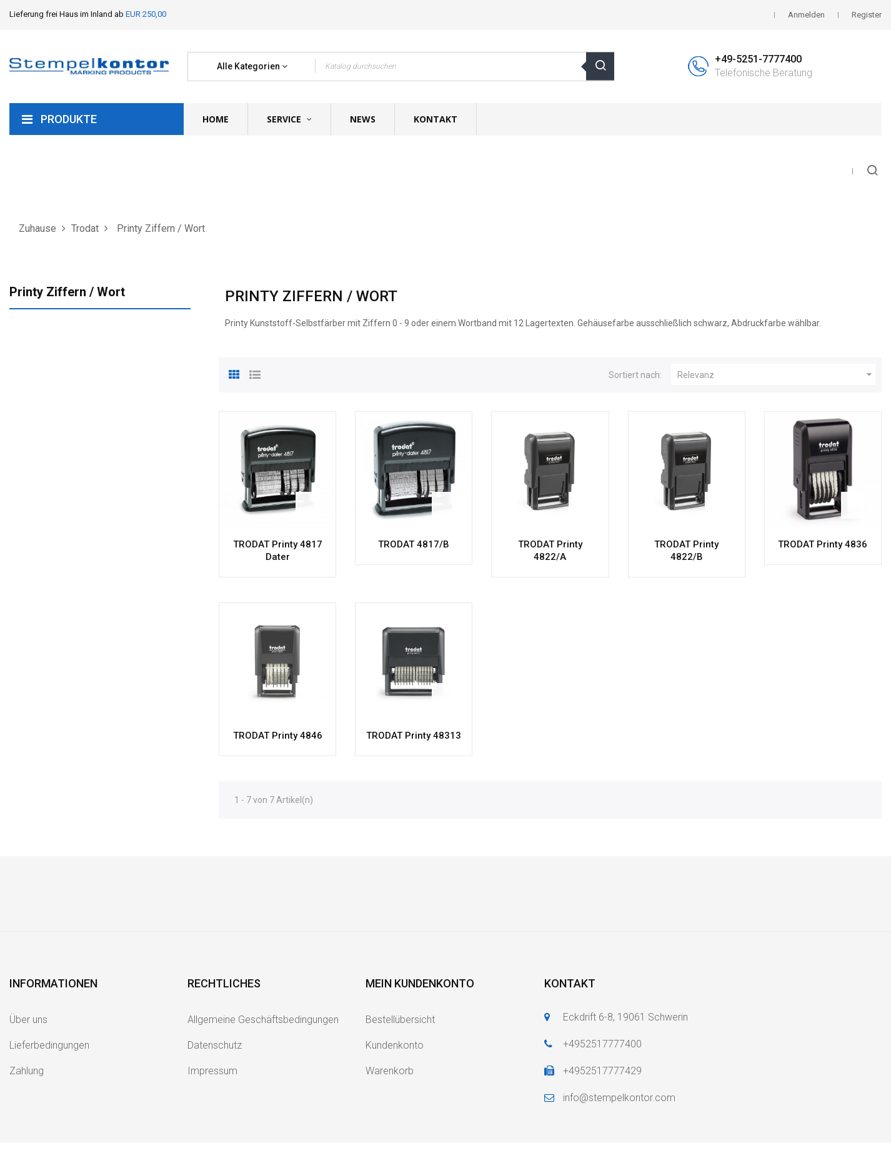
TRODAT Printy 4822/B (686, 550)
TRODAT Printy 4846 (277, 735)
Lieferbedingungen (49, 1045)
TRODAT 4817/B (413, 544)
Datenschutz (214, 1045)
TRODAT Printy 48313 (413, 735)
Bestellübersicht (400, 1020)
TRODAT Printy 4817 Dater (277, 550)
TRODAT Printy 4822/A (550, 550)
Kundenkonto (395, 1045)
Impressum (212, 1071)
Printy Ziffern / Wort (67, 291)
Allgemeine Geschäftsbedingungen (263, 1020)
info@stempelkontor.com (619, 1098)
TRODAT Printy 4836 (822, 544)
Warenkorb (390, 1071)
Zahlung (26, 1071)
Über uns (28, 1020)
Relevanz (776, 375)
